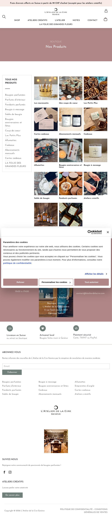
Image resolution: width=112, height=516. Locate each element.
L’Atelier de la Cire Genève (56, 307)
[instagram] (10, 472)
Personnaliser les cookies (56, 282)
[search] (4, 17)
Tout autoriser (91, 282)
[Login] (106, 11)
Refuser (20, 282)
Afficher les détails (94, 274)
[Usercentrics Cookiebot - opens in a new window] (90, 232)
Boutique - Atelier (56, 303)
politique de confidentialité (17, 263)
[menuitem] (17, 20)
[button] (17, 20)
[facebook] (4, 472)
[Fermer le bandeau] (108, 232)
